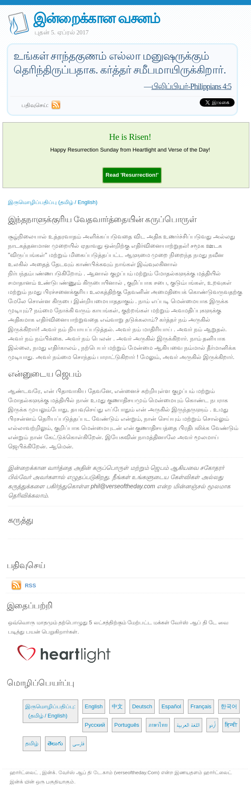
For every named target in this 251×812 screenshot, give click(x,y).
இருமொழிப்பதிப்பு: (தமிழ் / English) (50, 711)
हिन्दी (231, 725)
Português (126, 725)
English (94, 706)
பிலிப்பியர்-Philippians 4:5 (191, 86)
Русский (95, 725)
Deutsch (142, 706)
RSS (30, 585)
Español (171, 706)
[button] (132, 175)
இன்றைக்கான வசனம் (96, 18)
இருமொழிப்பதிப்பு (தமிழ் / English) (53, 202)
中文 (117, 706)
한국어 (229, 706)
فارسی (78, 743)
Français (200, 706)
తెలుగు (55, 743)
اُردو (212, 725)
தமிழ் (31, 743)
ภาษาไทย (157, 725)
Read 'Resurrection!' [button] (132, 175)
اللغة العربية (188, 725)
